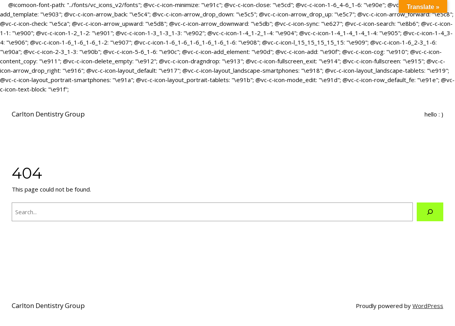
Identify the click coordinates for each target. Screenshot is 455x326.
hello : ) (434, 114)
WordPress (427, 306)
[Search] (430, 211)
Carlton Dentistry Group (48, 113)
